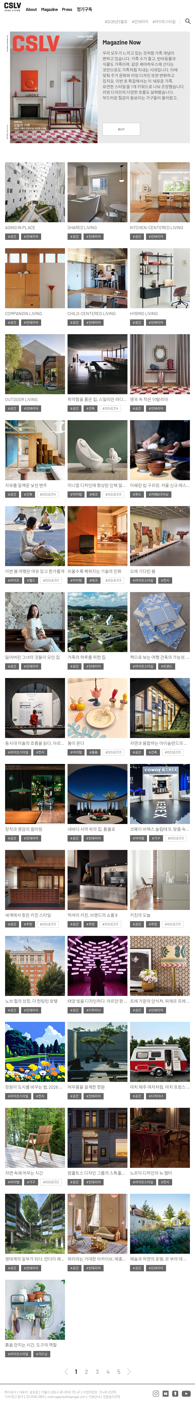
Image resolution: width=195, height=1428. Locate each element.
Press (67, 9)
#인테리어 (31, 236)
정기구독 (84, 9)
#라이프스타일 (143, 580)
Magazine (49, 9)
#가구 (156, 838)
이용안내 (94, 1397)
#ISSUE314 (110, 408)
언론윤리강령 (111, 1397)
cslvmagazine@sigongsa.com (66, 1397)
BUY (121, 129)
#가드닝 (41, 1354)
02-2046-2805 (35, 1397)
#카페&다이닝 (159, 494)
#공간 (12, 236)
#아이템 (76, 494)
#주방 (28, 924)
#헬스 (31, 580)
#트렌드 (166, 666)
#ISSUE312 (51, 1182)
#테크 (93, 494)
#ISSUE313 (113, 494)
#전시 (165, 580)
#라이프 (13, 580)
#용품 (93, 752)
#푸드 (137, 494)
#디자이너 (93, 1010)
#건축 (90, 408)
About (31, 9)
